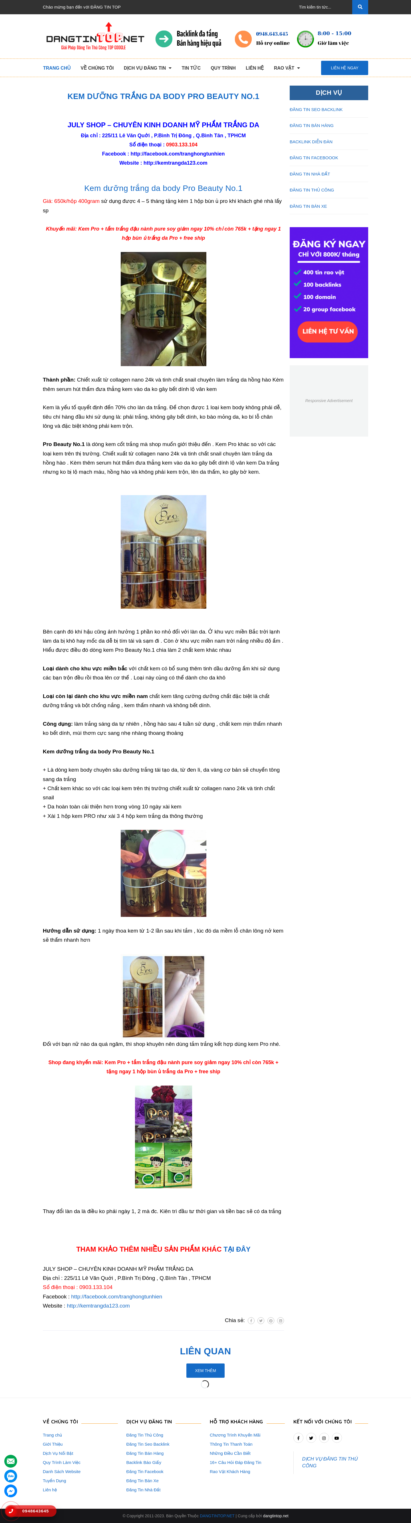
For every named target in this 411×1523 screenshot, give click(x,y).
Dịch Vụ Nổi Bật (58, 1453)
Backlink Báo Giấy (143, 1462)
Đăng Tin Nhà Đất (143, 1489)
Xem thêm (205, 1370)
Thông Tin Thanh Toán (231, 1444)
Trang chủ (52, 1435)
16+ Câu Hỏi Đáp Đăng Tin (235, 1462)
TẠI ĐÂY (237, 1249)
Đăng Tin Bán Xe (142, 1480)
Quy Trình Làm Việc (61, 1462)
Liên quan (205, 1351)
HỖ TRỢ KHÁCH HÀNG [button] (236, 1422)
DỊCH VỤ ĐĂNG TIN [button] (149, 1422)
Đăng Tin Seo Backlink (148, 1444)
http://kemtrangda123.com (175, 163)
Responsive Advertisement (328, 400)
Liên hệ (50, 1489)
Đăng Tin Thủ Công (144, 1435)
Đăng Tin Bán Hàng (145, 1453)
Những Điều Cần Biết (230, 1453)
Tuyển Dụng (54, 1480)
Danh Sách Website (61, 1471)
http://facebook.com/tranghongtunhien (178, 154)
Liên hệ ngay (344, 68)
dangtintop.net (276, 1516)
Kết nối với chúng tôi (322, 1422)
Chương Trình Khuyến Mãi (235, 1435)
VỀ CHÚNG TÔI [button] (60, 1422)
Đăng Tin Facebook (145, 1471)
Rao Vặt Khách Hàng (230, 1471)
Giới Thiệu (53, 1444)
